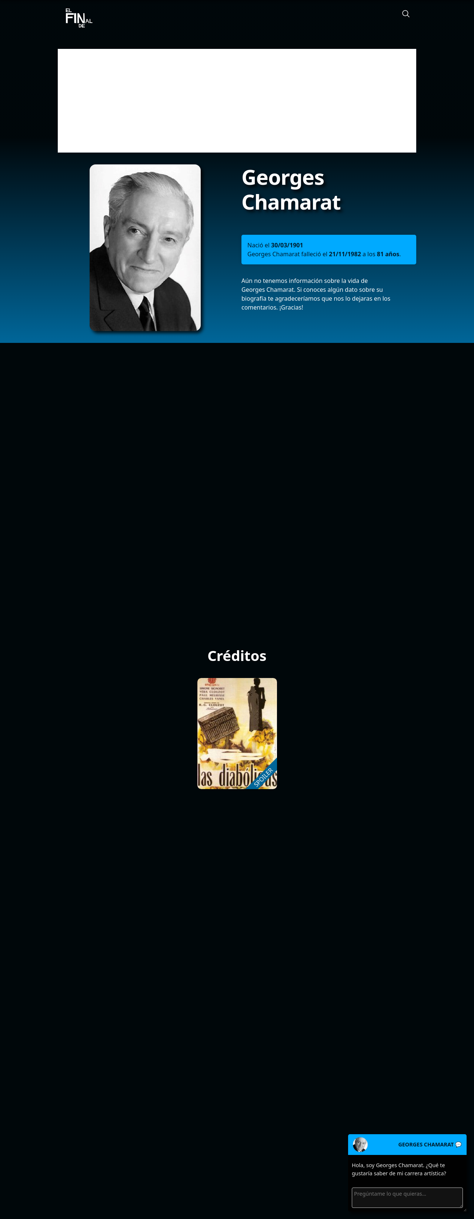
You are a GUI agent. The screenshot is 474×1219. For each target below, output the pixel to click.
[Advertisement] (237, 101)
